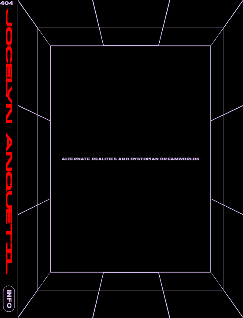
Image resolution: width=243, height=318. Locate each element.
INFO (9, 299)
